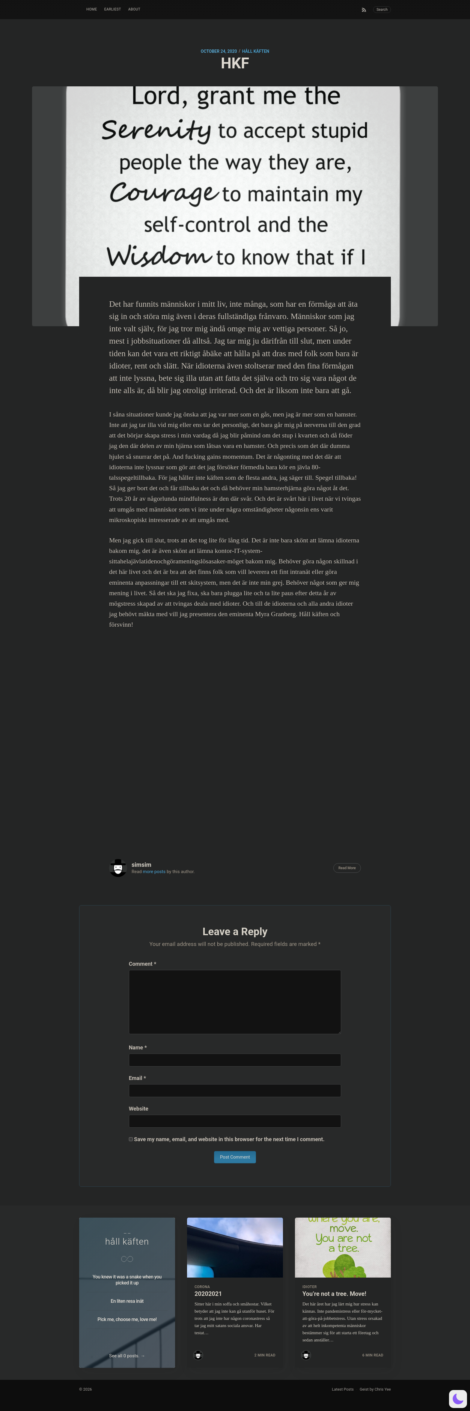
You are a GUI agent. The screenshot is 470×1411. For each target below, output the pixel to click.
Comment (142, 964)
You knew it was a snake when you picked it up (127, 1280)
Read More (347, 868)
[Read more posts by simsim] (198, 1355)
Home (91, 9)
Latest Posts (343, 1389)
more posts (154, 871)
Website (138, 1108)
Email (137, 1078)
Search (382, 9)
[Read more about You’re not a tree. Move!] (343, 1248)
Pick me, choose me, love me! (126, 1319)
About (134, 9)
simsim (141, 864)
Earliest (112, 9)
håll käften (255, 51)
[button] (458, 1399)
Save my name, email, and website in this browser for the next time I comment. (229, 1139)
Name (138, 1047)
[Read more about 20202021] (235, 1248)
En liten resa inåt (127, 1301)
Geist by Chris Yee (375, 1389)
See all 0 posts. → (127, 1356)
